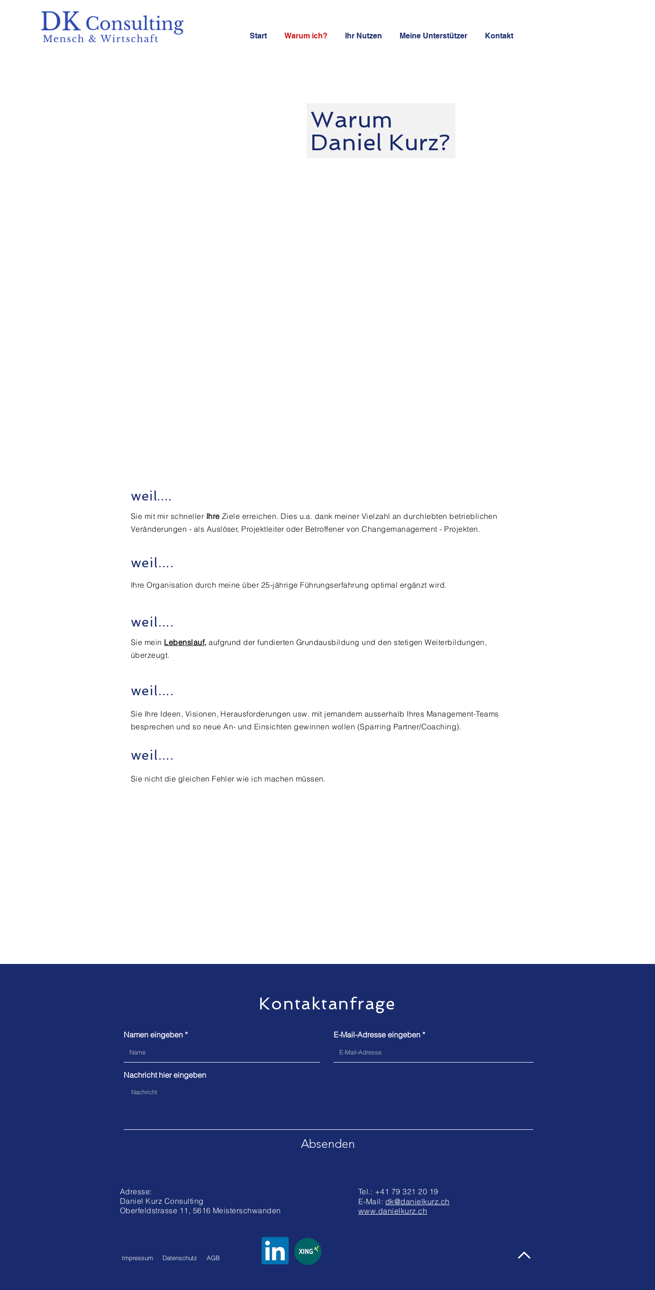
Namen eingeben (153, 1034)
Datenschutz (180, 1258)
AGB (213, 1258)
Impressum (137, 1258)
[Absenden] (328, 1143)
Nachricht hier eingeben (165, 1075)
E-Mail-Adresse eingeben (377, 1034)
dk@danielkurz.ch (417, 1201)
